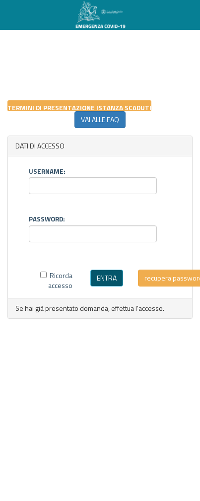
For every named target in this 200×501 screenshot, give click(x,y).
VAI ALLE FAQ (100, 119)
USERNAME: (47, 170)
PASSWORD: (47, 218)
